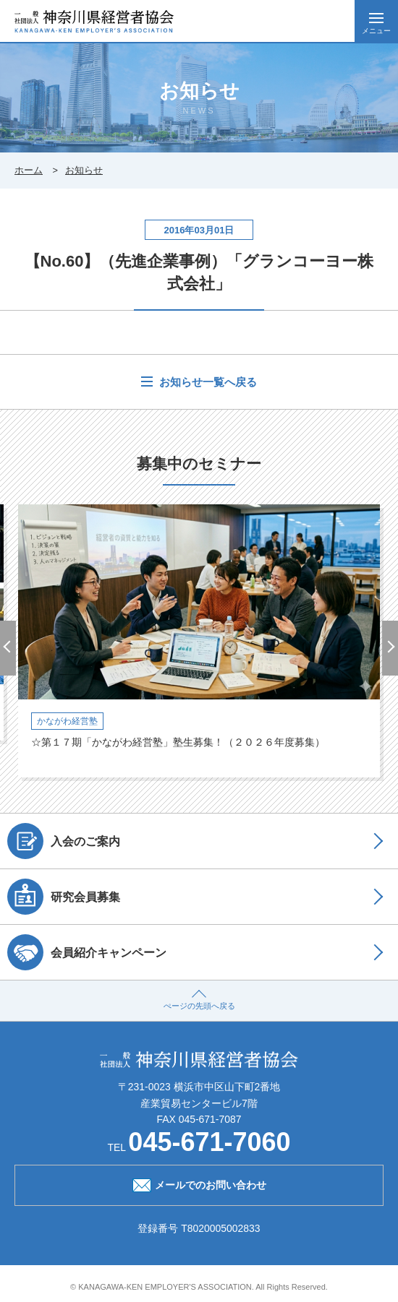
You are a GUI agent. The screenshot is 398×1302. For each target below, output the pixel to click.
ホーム (28, 170)
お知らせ (84, 170)
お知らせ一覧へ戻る (206, 382)
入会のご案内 (63, 841)
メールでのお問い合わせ (199, 1183)
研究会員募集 (63, 897)
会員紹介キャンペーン (86, 952)
